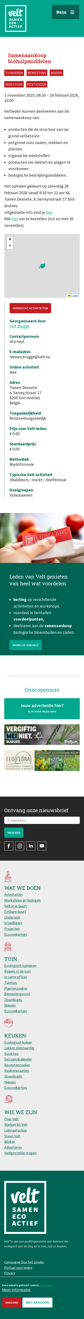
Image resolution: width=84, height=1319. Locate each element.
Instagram (19, 845)
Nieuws (10, 1005)
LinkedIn (30, 845)
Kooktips (11, 1053)
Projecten (12, 928)
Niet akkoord (37, 1302)
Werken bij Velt (16, 1124)
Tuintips (10, 982)
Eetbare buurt (15, 911)
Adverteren (13, 1147)
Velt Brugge (20, 326)
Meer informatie (16, 1289)
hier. (49, 212)
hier (14, 218)
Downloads (13, 999)
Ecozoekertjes (15, 934)
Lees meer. (46, 1285)
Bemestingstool (17, 993)
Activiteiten (13, 894)
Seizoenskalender (18, 1059)
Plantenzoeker (15, 988)
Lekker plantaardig (19, 1047)
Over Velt (11, 1118)
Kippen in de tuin (17, 971)
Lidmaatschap (15, 1130)
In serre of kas (15, 976)
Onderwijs (12, 917)
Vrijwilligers (13, 922)
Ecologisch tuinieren (20, 965)
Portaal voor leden (18, 1267)
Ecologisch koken (18, 1042)
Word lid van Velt (26, 666)
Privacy (9, 1273)
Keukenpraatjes (16, 1070)
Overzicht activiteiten (30, 308)
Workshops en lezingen (22, 900)
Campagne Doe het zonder (24, 1262)
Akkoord (11, 1302)
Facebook (8, 845)
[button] (42, 266)
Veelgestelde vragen (20, 1152)
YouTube (41, 845)
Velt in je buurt (15, 906)
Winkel (9, 1141)
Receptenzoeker (17, 1064)
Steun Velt (12, 1136)
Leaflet (73, 295)
